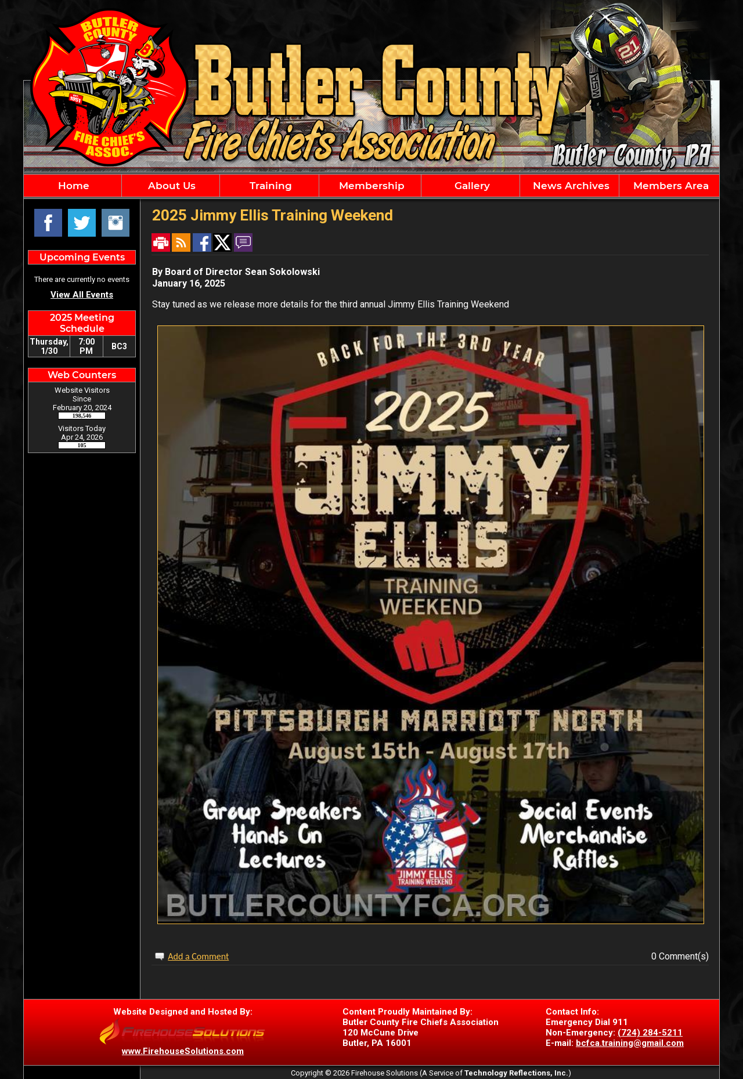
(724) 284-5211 (650, 1032)
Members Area (669, 185)
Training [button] (269, 185)
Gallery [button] (471, 185)
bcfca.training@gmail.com (630, 1043)
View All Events (82, 294)
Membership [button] (370, 185)
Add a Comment (198, 956)
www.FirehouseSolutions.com (183, 1051)
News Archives (569, 185)
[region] (371, 186)
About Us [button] (170, 185)
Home (72, 185)
